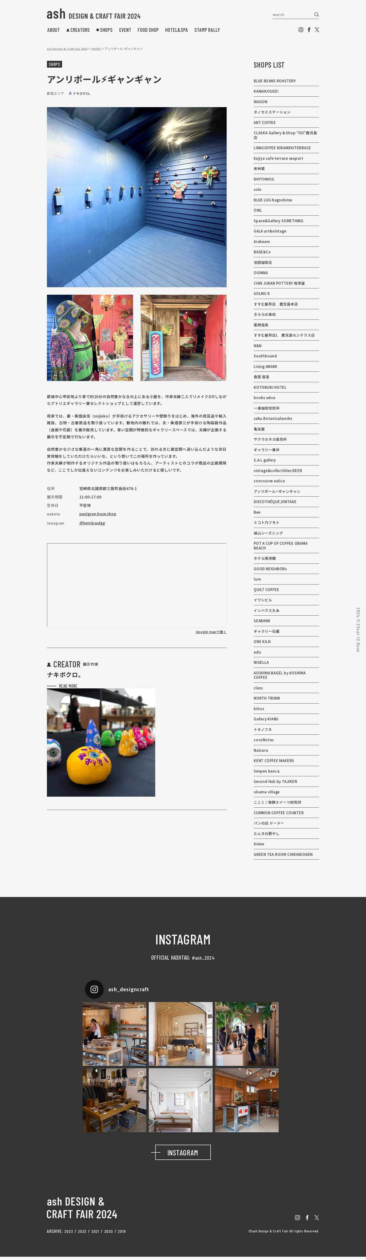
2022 (83, 1234)
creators (78, 30)
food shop (148, 30)
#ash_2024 (203, 957)
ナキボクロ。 (83, 93)
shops (104, 30)
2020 (110, 1234)
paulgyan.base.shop (98, 513)
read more (62, 713)
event (125, 30)
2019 (124, 1234)
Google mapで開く (210, 631)
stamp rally (207, 30)
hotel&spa (176, 30)
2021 (97, 1234)
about (53, 30)
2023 (69, 1234)
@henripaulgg (92, 523)
